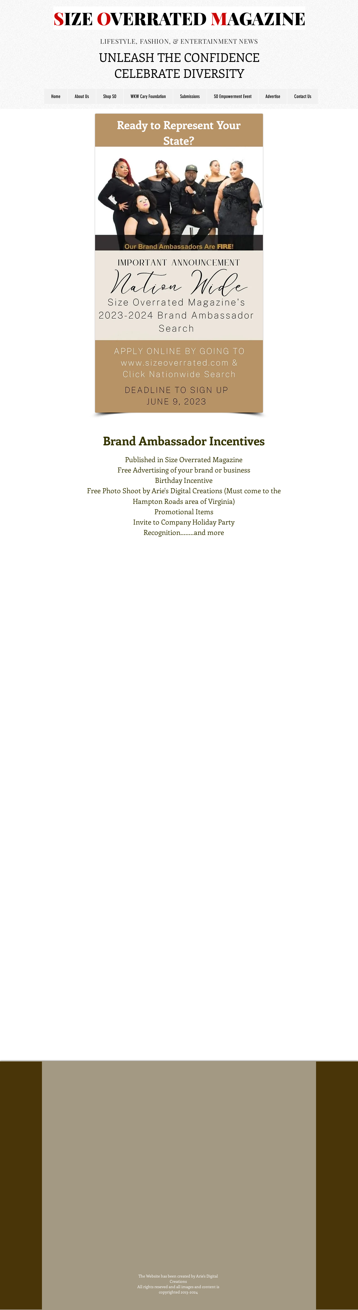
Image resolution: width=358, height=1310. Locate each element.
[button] (190, 96)
